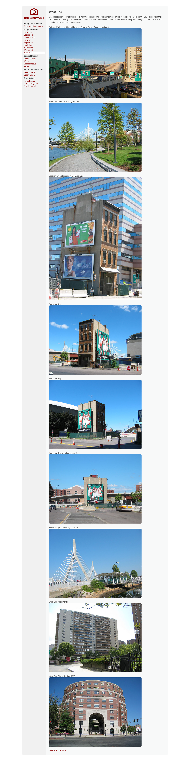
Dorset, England (31, 83)
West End (28, 53)
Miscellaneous (30, 64)
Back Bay (28, 32)
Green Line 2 (29, 75)
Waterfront (28, 50)
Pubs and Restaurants (33, 26)
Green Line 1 (29, 72)
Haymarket (28, 42)
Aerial (26, 66)
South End (28, 48)
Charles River (30, 59)
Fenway (27, 40)
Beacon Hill (29, 35)
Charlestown (29, 37)
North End (28, 45)
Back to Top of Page (57, 750)
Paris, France (29, 81)
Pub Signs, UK (30, 86)
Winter (26, 61)
